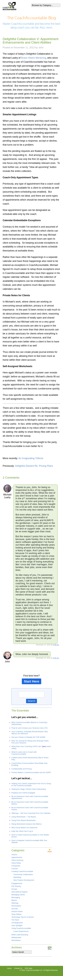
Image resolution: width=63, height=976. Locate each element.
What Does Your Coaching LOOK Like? (27, 746)
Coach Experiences (21, 931)
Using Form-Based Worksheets (24, 820)
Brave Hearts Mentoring (33, 57)
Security (15, 909)
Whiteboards (16, 937)
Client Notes (16, 863)
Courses (15, 869)
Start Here (31, 681)
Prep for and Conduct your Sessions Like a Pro (30, 728)
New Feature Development (24, 880)
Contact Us (18, 968)
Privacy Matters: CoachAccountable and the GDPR (31, 772)
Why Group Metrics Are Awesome (24, 828)
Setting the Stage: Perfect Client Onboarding (29, 789)
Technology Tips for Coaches (23, 917)
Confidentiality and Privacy (22, 769)
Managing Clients (18, 895)
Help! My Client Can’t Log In (22, 831)
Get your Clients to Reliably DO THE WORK (28, 737)
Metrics (14, 900)
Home (9, 968)
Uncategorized (17, 923)
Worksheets (16, 940)
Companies (16, 866)
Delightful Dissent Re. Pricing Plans (34, 466)
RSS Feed (28, 968)
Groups (14, 889)
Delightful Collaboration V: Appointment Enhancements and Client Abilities (30, 40)
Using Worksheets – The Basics (24, 817)
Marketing (17, 877)
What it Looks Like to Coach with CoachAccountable (24, 753)
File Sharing (16, 886)
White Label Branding (20, 935)
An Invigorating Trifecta (30, 458)
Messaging (16, 897)
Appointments (17, 857)
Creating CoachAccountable (22, 871)
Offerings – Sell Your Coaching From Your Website (31, 813)
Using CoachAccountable (21, 928)
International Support (20, 892)
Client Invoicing (17, 860)
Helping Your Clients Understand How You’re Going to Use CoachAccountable (31, 785)
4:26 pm (56, 645)
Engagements (17, 883)
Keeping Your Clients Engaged (23, 793)
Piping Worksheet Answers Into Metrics (27, 824)
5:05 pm (56, 658)
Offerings (15, 903)
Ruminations (16, 906)
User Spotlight (17, 925)
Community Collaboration (23, 874)
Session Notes (17, 911)
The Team (15, 920)
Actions (14, 855)
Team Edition (17, 914)
